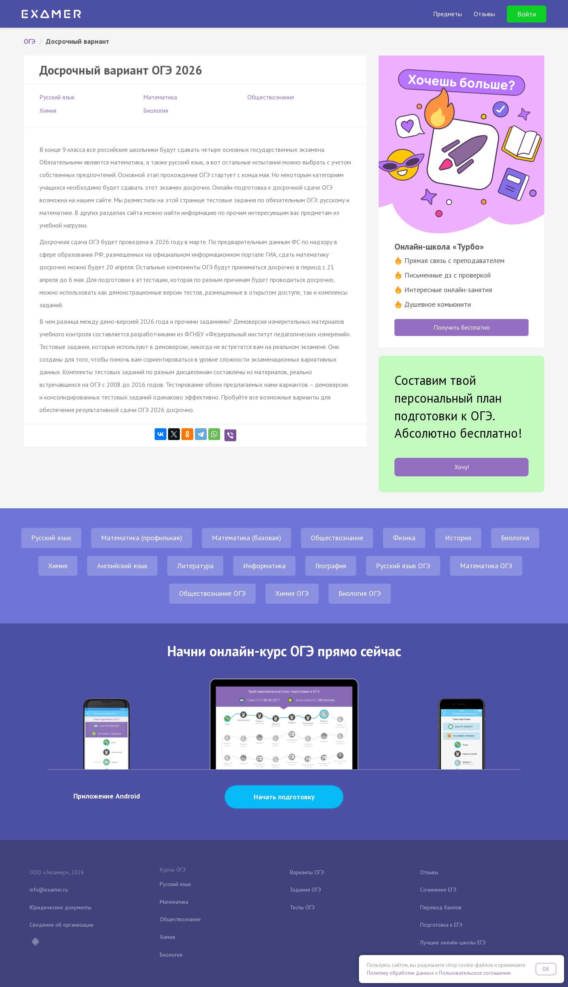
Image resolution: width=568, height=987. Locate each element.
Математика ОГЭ (486, 565)
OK (545, 969)
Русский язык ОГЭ (403, 565)
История (458, 537)
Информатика (264, 565)
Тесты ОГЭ (302, 907)
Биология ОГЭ (359, 593)
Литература (195, 565)
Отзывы (429, 872)
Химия (47, 110)
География (330, 565)
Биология (155, 110)
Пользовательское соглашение (475, 973)
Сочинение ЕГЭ (438, 889)
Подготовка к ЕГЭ (441, 924)
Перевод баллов (441, 907)
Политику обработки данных (400, 973)
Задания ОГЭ (305, 889)
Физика (404, 537)
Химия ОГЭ (292, 593)
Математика (160, 97)
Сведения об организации (61, 924)
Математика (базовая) (246, 537)
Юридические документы (61, 907)
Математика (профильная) (141, 537)
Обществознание (270, 97)
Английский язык (122, 565)
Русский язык (57, 97)
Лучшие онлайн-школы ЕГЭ (453, 942)
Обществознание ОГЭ (212, 593)
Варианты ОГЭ (307, 872)
